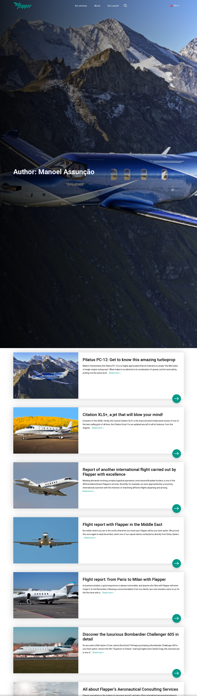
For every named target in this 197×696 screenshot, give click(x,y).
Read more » (115, 373)
